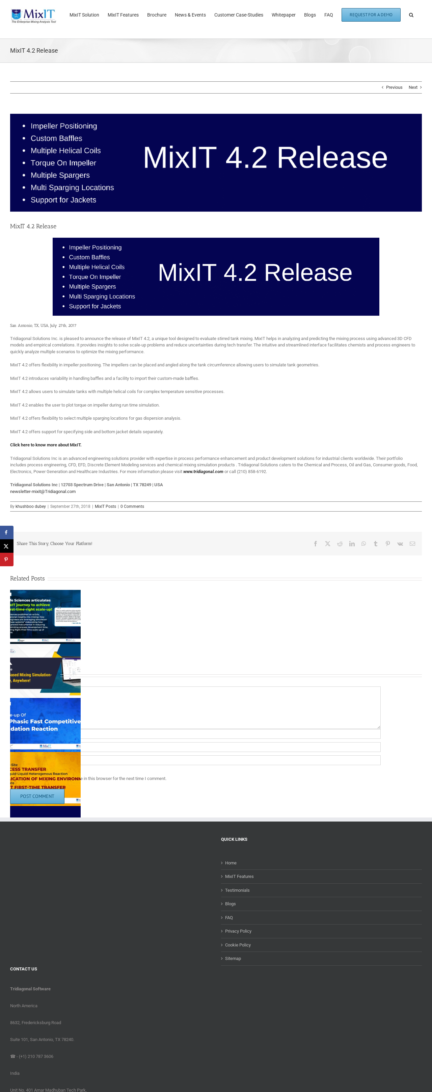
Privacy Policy (238, 931)
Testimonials (237, 890)
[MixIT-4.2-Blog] (216, 163)
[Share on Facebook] (7, 532)
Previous (394, 87)
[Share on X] (7, 546)
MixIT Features (239, 876)
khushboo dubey (31, 506)
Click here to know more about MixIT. (46, 444)
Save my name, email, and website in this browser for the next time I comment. (91, 778)
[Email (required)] (195, 747)
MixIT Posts (105, 506)
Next (413, 87)
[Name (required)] (195, 734)
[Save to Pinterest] (7, 559)
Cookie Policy (238, 944)
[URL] (195, 760)
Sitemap (233, 958)
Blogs (230, 903)
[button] (411, 14)
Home (231, 862)
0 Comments (132, 506)
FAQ (229, 917)
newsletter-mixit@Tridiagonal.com (43, 491)
